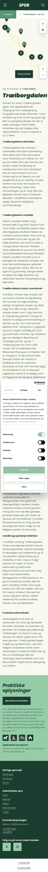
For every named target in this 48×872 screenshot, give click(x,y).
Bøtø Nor (6, 799)
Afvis (24, 487)
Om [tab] (39, 390)
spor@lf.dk (7, 832)
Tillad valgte (23, 478)
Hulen (5, 795)
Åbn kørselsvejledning (16, 701)
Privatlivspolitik (24, 868)
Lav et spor (8, 778)
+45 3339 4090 (9, 829)
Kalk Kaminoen (9, 807)
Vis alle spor (24, 74)
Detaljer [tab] (24, 390)
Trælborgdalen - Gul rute (32, 14)
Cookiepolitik (24, 862)
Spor (4, 89)
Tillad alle (24, 470)
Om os (6, 782)
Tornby (6, 812)
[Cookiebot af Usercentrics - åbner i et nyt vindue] (34, 383)
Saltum (6, 803)
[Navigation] (5, 5)
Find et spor (14, 89)
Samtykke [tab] (8, 390)
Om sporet (8, 14)
